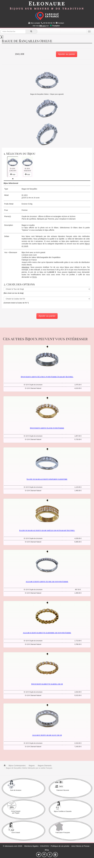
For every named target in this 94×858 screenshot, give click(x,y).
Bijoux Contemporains (17, 766)
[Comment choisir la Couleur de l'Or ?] (16, 303)
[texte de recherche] (13, 31)
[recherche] (31, 31)
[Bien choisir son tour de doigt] (14, 293)
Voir (12, 174)
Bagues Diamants (44, 766)
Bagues (31, 766)
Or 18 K (25, 195)
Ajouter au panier (66, 54)
